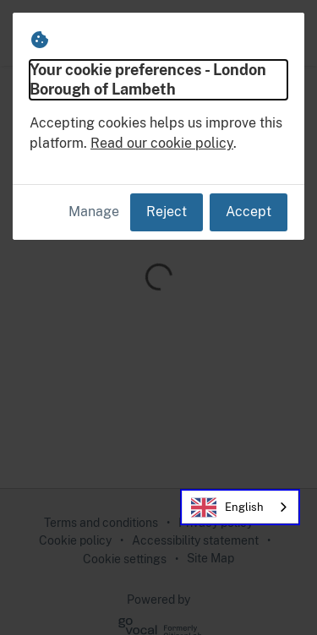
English (227, 507)
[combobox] (240, 507)
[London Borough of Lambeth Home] (66, 33)
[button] (285, 33)
